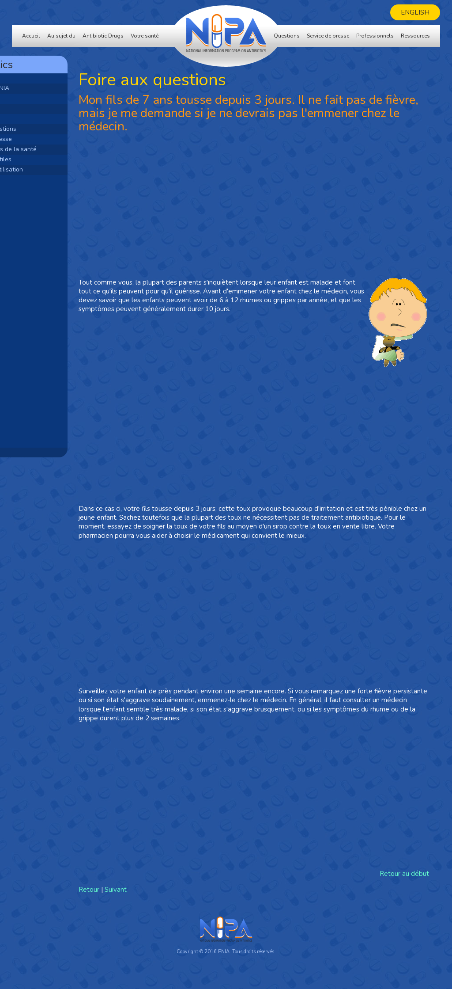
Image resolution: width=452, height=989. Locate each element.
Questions (287, 35)
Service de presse (328, 35)
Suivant (170, 898)
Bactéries (29, 108)
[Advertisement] (67, 310)
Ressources (415, 35)
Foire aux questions (43, 129)
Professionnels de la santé (53, 149)
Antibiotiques (34, 98)
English (415, 12)
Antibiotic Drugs (103, 35)
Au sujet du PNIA (40, 88)
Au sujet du (61, 35)
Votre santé (144, 35)
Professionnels (375, 35)
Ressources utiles (41, 159)
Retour (143, 898)
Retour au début (404, 883)
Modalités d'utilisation (47, 169)
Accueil (31, 35)
